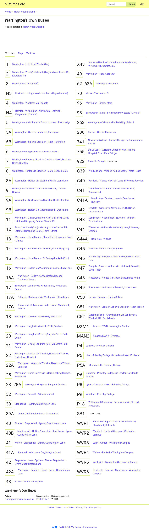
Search (116, 3)
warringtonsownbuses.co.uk (19, 499)
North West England (33, 26)
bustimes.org (15, 4)
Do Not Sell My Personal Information (74, 527)
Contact (51, 508)
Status (71, 508)
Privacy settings (95, 508)
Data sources (61, 508)
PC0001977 (42, 499)
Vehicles (30, 53)
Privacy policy (81, 508)
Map (142, 4)
